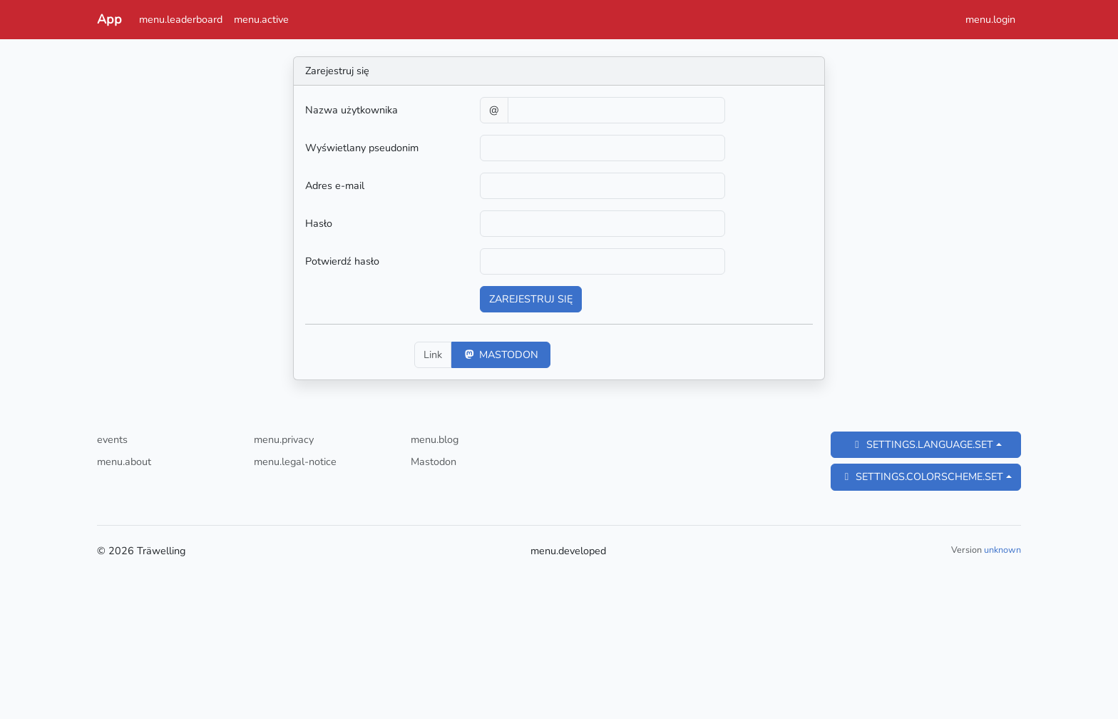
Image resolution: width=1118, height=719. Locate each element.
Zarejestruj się (531, 299)
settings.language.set (922, 444)
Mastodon (500, 354)
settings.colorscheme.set (921, 476)
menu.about (124, 461)
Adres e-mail (334, 185)
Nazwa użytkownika (351, 110)
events (112, 439)
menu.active (261, 19)
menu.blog (434, 439)
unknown (1002, 550)
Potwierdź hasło (342, 261)
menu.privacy (284, 439)
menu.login (990, 19)
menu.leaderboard (180, 19)
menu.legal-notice (295, 461)
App (109, 19)
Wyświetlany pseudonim (362, 148)
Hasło (318, 223)
